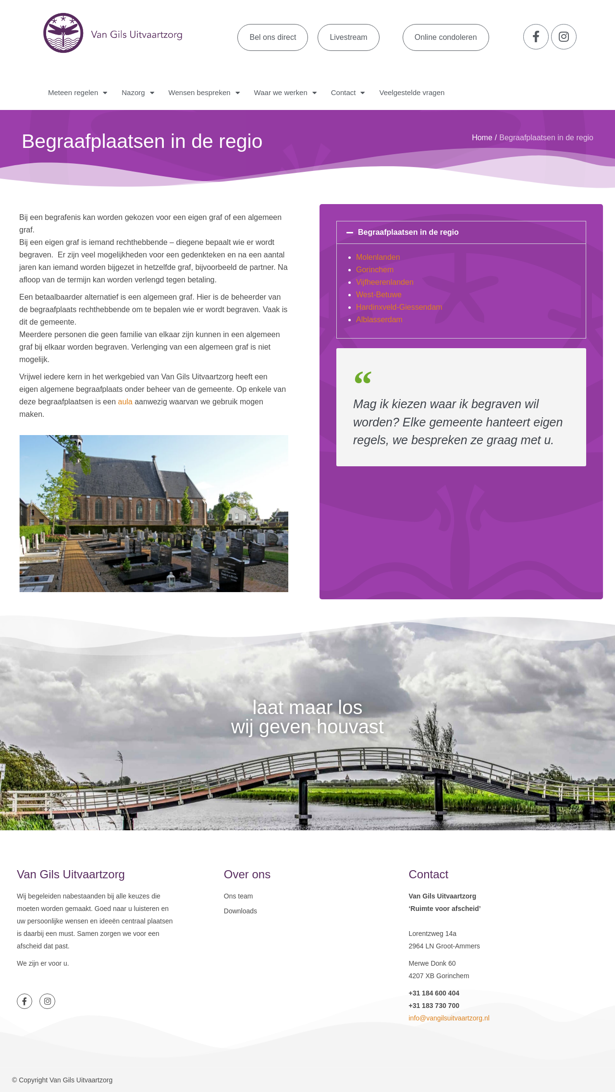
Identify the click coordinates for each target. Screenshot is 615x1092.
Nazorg (138, 93)
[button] (461, 232)
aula (125, 402)
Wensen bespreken (204, 93)
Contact (348, 93)
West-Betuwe (379, 295)
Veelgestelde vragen (411, 92)
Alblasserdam (379, 319)
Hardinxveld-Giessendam (399, 307)
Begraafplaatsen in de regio (408, 232)
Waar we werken (285, 93)
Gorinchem (375, 270)
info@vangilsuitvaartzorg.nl (448, 1018)
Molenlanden (378, 257)
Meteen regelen (77, 93)
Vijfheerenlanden (385, 282)
